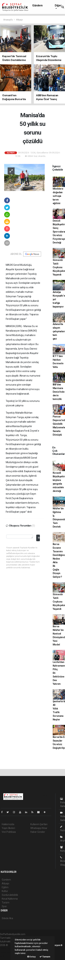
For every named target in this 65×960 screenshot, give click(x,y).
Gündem (37, 5)
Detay (31, 956)
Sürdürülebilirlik (10, 895)
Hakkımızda (8, 824)
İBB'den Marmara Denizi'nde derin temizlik (58, 391)
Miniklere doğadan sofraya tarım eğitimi (58, 196)
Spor (4, 906)
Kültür (5, 891)
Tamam (45, 956)
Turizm (5, 902)
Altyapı (19, 19)
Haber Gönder (37, 831)
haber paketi (6, 948)
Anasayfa (8, 19)
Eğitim (5, 887)
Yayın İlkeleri (8, 828)
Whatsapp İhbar (38, 828)
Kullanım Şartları (38, 824)
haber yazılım (7, 952)
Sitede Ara (7, 918)
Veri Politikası (9, 831)
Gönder (39, 537)
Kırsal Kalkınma (10, 898)
